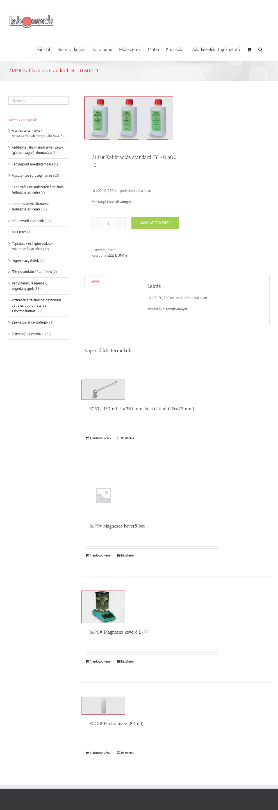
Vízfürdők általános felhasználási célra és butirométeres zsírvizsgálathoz (36, 305)
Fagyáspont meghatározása (32, 164)
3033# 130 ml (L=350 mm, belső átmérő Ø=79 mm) (141, 408)
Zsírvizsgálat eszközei (28, 333)
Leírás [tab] (94, 281)
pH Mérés (19, 232)
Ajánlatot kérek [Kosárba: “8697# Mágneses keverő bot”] (100, 555)
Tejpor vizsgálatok (25, 260)
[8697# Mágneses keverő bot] (103, 495)
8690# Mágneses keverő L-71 (119, 632)
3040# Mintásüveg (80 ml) (116, 723)
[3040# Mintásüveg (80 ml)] (103, 706)
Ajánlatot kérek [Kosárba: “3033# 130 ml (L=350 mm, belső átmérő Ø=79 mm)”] (100, 438)
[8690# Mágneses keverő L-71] (103, 607)
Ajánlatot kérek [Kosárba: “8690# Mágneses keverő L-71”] (100, 661)
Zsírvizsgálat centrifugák (30, 322)
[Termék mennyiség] (108, 223)
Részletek (128, 438)
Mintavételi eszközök (28, 220)
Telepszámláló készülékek (32, 271)
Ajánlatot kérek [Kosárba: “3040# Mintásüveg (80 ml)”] (100, 753)
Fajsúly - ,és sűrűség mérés (32, 175)
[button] (260, 49)
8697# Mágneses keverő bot (117, 526)
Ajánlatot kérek (155, 222)
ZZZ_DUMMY (117, 255)
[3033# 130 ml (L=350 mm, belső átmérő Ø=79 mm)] (103, 390)
